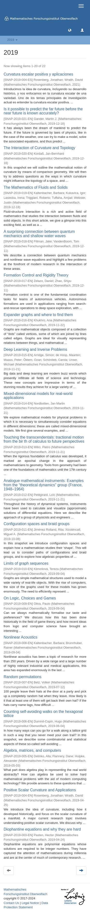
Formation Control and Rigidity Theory (36, 275)
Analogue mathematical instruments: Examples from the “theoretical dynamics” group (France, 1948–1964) (44, 485)
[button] (70, 30)
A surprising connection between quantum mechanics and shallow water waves (39, 233)
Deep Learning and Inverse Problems (35, 349)
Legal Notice (30, 903)
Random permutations (22, 677)
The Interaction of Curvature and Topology (39, 148)
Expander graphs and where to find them (38, 315)
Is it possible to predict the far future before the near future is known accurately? (43, 111)
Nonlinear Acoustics (20, 637)
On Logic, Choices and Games (30, 598)
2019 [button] (12, 39)
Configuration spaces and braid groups (37, 524)
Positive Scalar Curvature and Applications (40, 790)
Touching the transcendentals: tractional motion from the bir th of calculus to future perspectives (44, 439)
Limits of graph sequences (26, 563)
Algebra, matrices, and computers (32, 750)
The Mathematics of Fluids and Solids (36, 187)
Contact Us (11, 903)
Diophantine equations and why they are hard (42, 829)
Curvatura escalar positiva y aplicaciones (38, 74)
